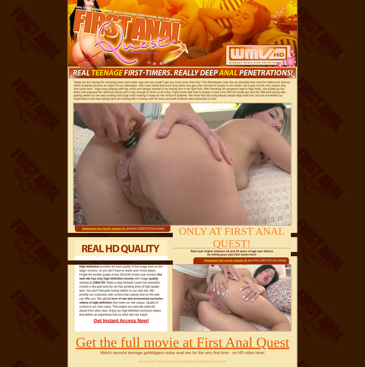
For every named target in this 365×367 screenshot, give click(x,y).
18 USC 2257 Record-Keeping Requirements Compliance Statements (182, 361)
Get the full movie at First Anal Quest (182, 342)
